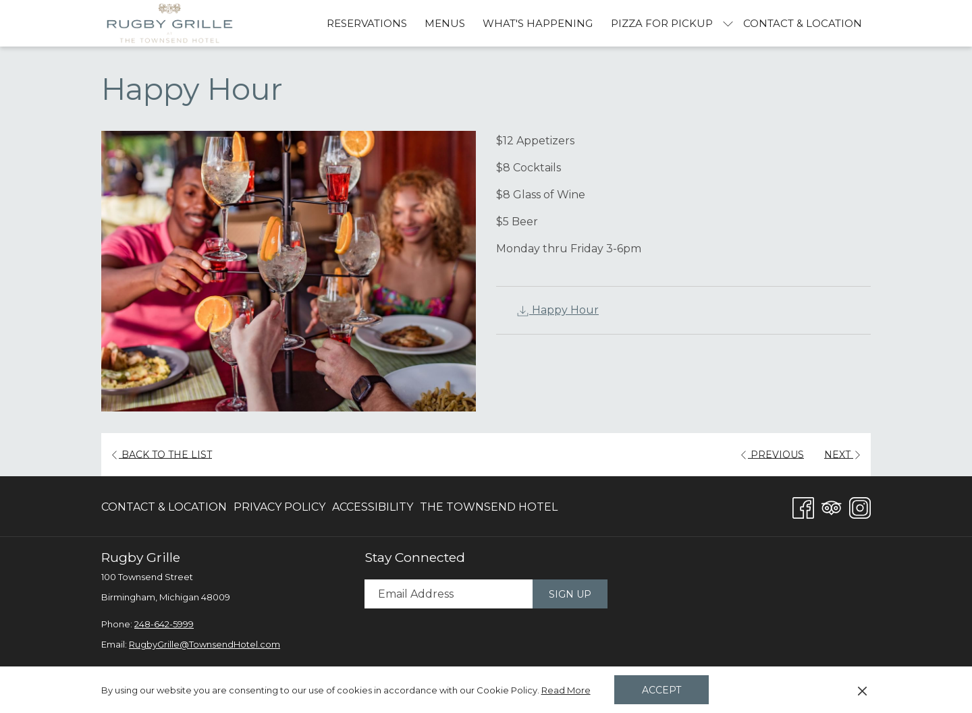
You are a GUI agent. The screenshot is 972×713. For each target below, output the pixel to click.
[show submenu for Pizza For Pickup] (728, 23)
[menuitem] (165, 507)
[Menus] (445, 23)
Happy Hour (557, 310)
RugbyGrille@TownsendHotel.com (204, 644)
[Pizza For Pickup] (662, 23)
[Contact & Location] (802, 23)
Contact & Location (164, 507)
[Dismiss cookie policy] (862, 690)
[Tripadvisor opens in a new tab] (831, 505)
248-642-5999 (164, 624)
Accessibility (372, 507)
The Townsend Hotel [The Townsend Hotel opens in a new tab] (489, 509)
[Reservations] (367, 23)
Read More (567, 690)
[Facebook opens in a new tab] (803, 505)
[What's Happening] (537, 23)
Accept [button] (661, 690)
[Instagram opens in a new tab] (860, 505)
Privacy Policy (279, 507)
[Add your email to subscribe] (448, 593)
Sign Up (570, 594)
